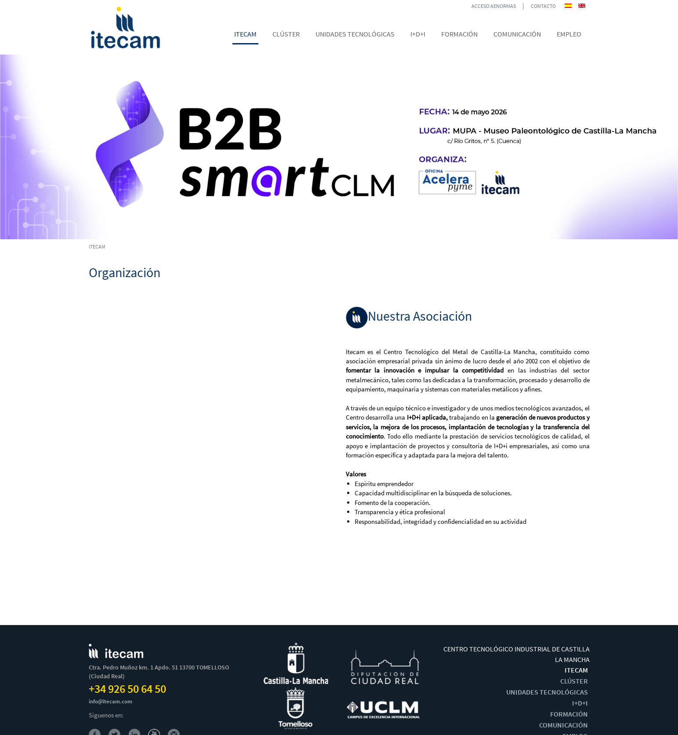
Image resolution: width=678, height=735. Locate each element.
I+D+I (580, 702)
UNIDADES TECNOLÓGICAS (547, 691)
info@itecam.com (110, 701)
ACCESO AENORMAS (493, 6)
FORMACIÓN (569, 713)
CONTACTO (543, 6)
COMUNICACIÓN (563, 724)
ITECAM (576, 670)
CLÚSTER (574, 680)
